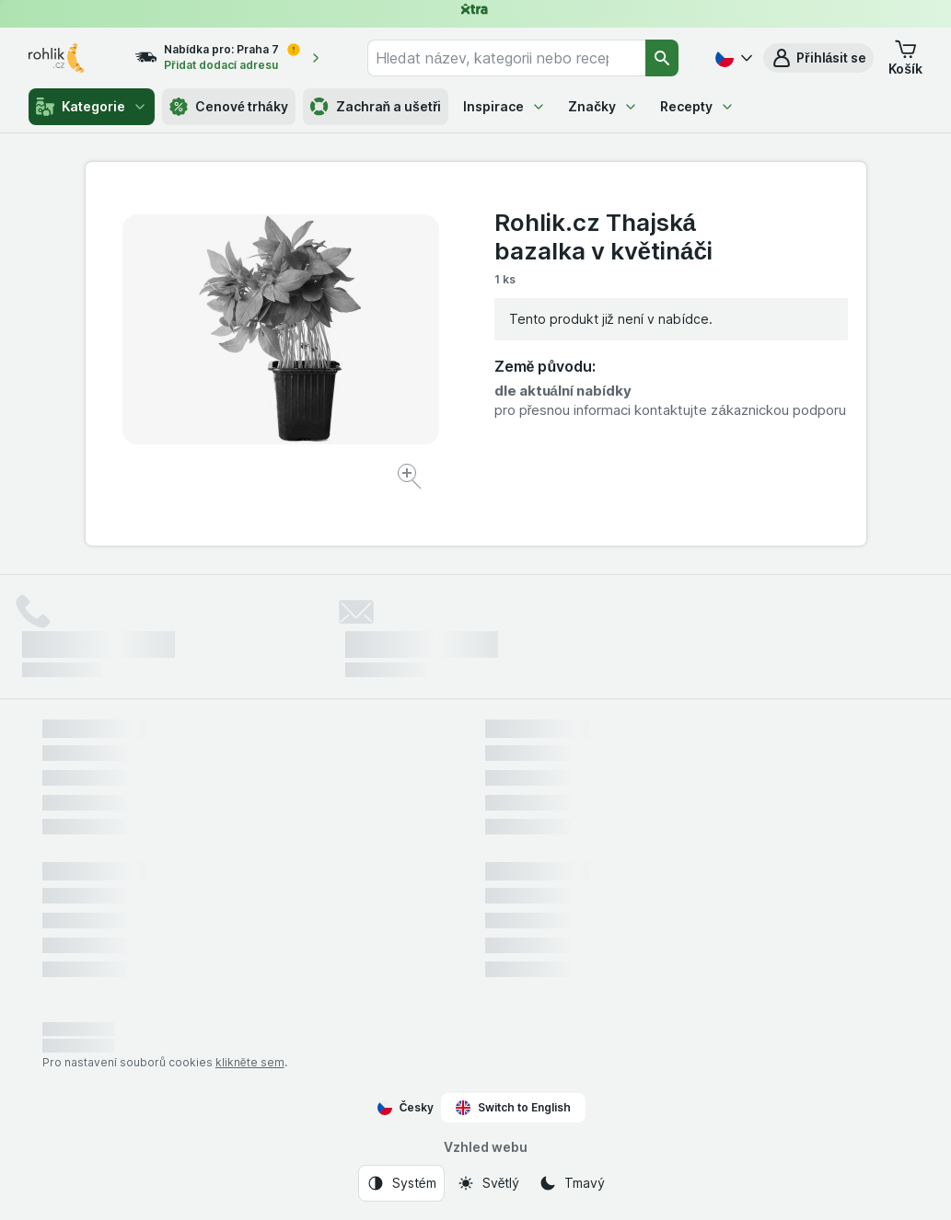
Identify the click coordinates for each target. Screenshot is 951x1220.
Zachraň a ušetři (376, 107)
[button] (818, 58)
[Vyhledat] (661, 58)
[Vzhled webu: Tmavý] (571, 1183)
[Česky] (732, 58)
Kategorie (91, 107)
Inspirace (504, 106)
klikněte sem (249, 1062)
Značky (603, 106)
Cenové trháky (228, 107)
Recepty (697, 106)
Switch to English (513, 1107)
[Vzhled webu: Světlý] (488, 1183)
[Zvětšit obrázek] (411, 479)
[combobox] (506, 58)
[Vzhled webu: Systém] (401, 1183)
